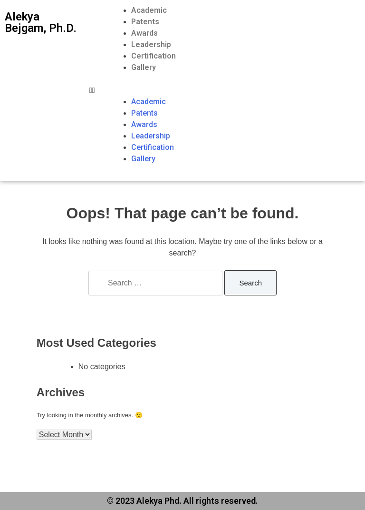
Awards (144, 33)
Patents (145, 21)
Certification (153, 55)
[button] (224, 90)
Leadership (151, 44)
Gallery (143, 67)
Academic (149, 10)
